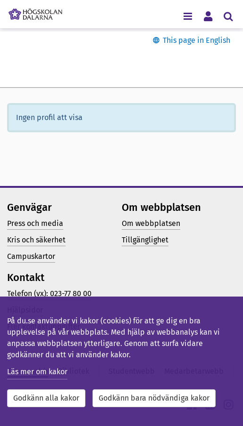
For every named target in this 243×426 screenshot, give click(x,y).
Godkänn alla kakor (46, 398)
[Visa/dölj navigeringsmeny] (187, 16)
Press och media (35, 223)
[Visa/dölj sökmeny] (228, 16)
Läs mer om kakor (37, 371)
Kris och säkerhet (36, 239)
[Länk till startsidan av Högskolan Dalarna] (35, 12)
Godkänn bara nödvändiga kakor (154, 398)
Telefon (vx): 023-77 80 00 (49, 293)
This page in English (196, 40)
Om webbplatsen (151, 223)
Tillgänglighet (145, 239)
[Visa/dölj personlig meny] (208, 16)
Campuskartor (31, 256)
